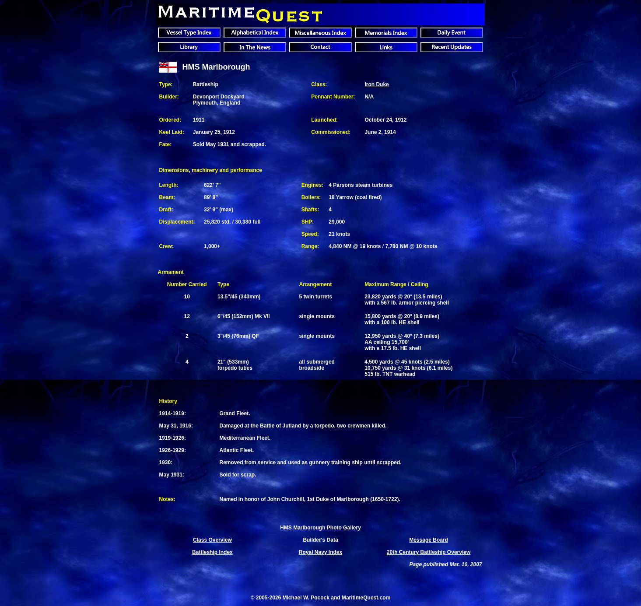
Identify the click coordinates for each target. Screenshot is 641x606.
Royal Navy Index (320, 552)
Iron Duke (376, 84)
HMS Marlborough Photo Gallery (320, 528)
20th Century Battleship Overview (428, 552)
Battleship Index (212, 552)
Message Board (428, 540)
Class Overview (212, 540)
